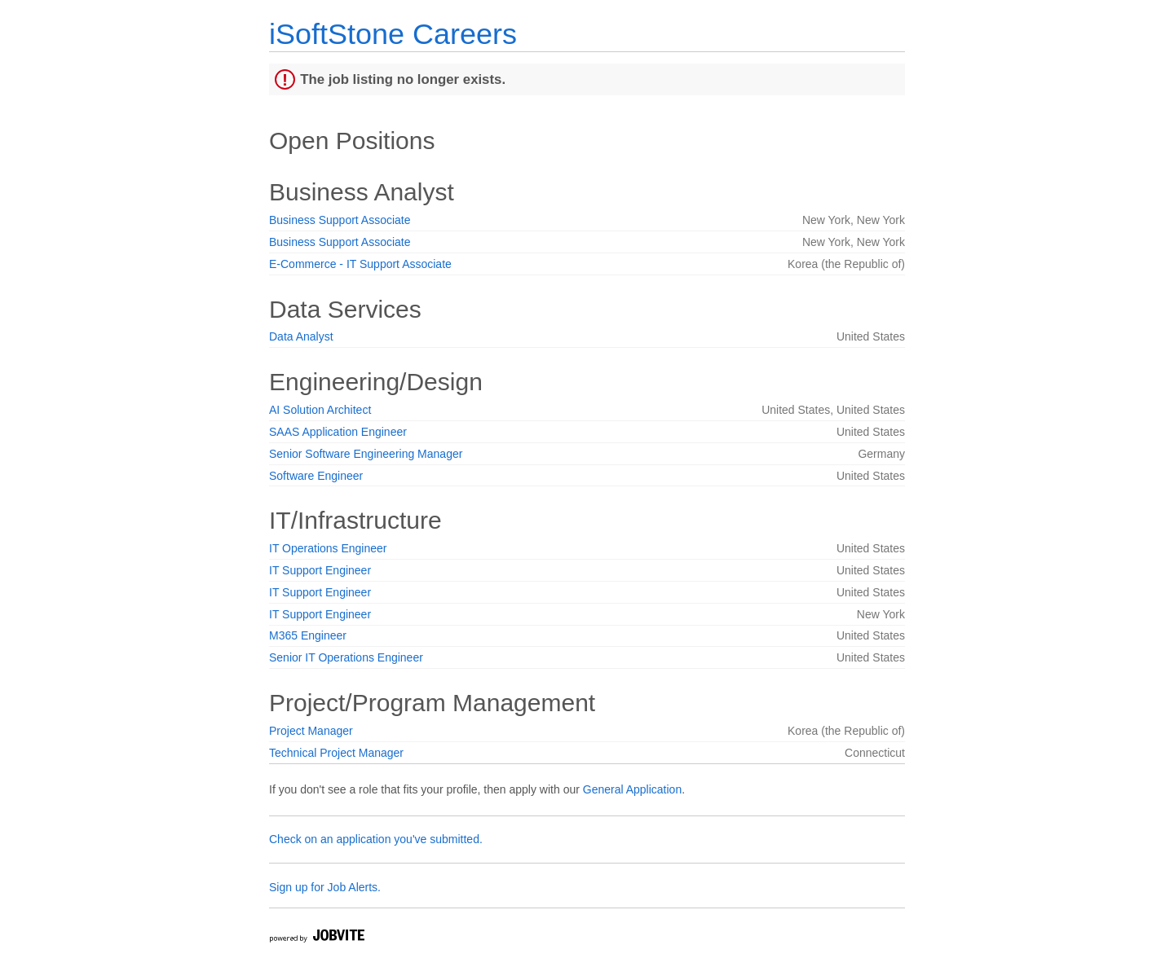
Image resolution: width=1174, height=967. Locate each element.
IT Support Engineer (320, 570)
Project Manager (311, 730)
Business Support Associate (340, 219)
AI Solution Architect (320, 409)
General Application (632, 789)
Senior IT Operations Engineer (346, 657)
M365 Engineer (307, 635)
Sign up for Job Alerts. (325, 887)
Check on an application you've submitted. (376, 839)
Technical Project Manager (336, 752)
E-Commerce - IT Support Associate (360, 263)
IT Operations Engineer (328, 548)
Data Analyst (301, 336)
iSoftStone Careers (393, 34)
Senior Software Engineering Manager (365, 453)
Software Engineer (316, 475)
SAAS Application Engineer (338, 431)
